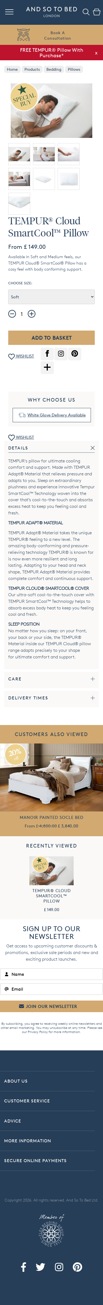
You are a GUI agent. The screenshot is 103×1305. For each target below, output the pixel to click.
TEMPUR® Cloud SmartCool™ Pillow (51, 896)
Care (15, 679)
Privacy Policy (38, 1032)
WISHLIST (21, 356)
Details (18, 448)
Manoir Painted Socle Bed (51, 817)
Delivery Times (28, 698)
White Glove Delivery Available (56, 415)
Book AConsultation (57, 35)
